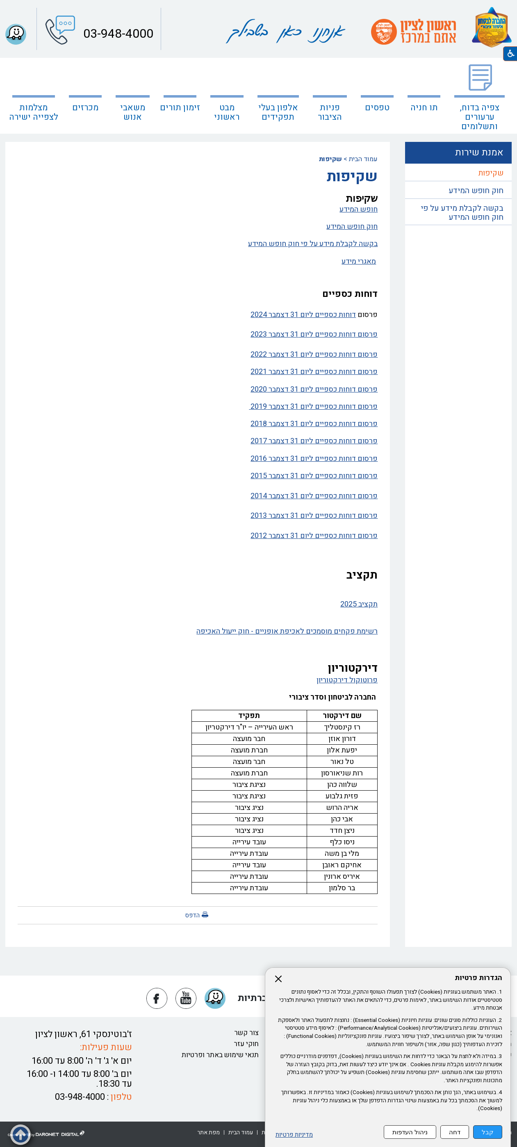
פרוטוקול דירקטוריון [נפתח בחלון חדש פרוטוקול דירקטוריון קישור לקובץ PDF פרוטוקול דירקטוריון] (347, 680)
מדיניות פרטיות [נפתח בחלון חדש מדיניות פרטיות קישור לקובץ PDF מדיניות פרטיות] (294, 1135)
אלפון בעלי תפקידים (278, 112)
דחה (454, 1132)
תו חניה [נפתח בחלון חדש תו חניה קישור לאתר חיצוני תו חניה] (424, 107)
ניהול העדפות (410, 1132)
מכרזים (85, 107)
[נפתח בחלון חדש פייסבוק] (156, 998)
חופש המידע (358, 209)
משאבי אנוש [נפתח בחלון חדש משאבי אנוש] (132, 112)
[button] (15, 34)
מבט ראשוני (226, 112)
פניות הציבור (330, 112)
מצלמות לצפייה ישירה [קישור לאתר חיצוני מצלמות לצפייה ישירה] (33, 112)
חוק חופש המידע (352, 226)
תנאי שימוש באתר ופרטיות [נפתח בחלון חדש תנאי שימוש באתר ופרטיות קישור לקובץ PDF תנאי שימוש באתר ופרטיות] (220, 1055)
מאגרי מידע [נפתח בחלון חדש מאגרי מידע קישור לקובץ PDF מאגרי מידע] (359, 261)
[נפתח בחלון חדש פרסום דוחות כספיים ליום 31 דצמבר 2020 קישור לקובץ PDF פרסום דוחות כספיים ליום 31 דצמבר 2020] (198, 389)
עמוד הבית (363, 159)
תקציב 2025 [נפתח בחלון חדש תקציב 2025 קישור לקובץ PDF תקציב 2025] (359, 604)
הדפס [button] (192, 915)
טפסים (377, 107)
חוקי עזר (246, 1044)
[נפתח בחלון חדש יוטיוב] (185, 998)
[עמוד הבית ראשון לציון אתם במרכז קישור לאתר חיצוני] (413, 32)
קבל (488, 1132)
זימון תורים (180, 107)
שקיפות (490, 173)
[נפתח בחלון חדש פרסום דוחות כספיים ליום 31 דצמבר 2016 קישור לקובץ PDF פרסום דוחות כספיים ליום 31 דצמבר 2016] (198, 459)
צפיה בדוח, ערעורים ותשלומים (479, 117)
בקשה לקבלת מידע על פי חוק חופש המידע (313, 243)
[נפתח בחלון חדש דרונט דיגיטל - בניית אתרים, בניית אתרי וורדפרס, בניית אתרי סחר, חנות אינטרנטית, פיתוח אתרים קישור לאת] (46, 1134)
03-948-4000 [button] (116, 34)
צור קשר (246, 1033)
